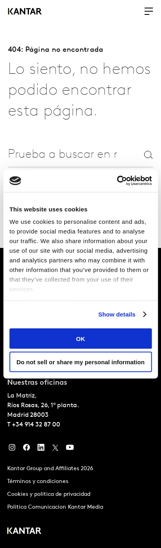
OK (80, 338)
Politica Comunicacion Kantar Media (55, 507)
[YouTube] (70, 449)
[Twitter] (55, 449)
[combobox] (62, 154)
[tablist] (80, 398)
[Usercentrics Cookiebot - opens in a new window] (117, 181)
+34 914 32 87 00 (36, 425)
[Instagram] (12, 449)
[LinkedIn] (41, 449)
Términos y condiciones (37, 482)
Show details (117, 314)
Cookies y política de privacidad (48, 494)
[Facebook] (26, 449)
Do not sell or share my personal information (80, 362)
